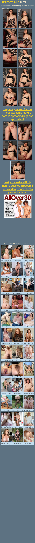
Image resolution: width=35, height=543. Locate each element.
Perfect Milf (13, 2)
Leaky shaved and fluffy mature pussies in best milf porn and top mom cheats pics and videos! (17, 187)
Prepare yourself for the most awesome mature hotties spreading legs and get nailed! (17, 114)
